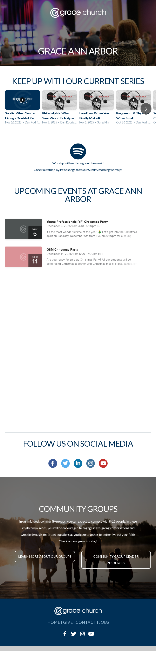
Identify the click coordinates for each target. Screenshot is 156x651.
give (68, 622)
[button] (146, 108)
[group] (22, 108)
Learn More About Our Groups (44, 556)
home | (55, 622)
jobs (104, 622)
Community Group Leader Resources (115, 560)
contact (86, 622)
